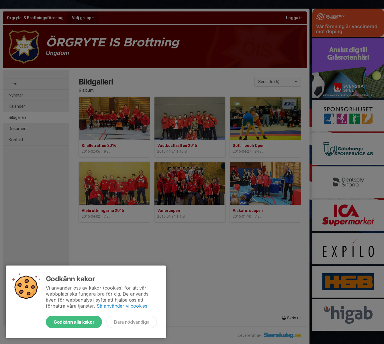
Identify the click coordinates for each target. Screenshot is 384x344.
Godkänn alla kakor (74, 322)
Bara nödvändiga (131, 322)
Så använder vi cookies (122, 306)
